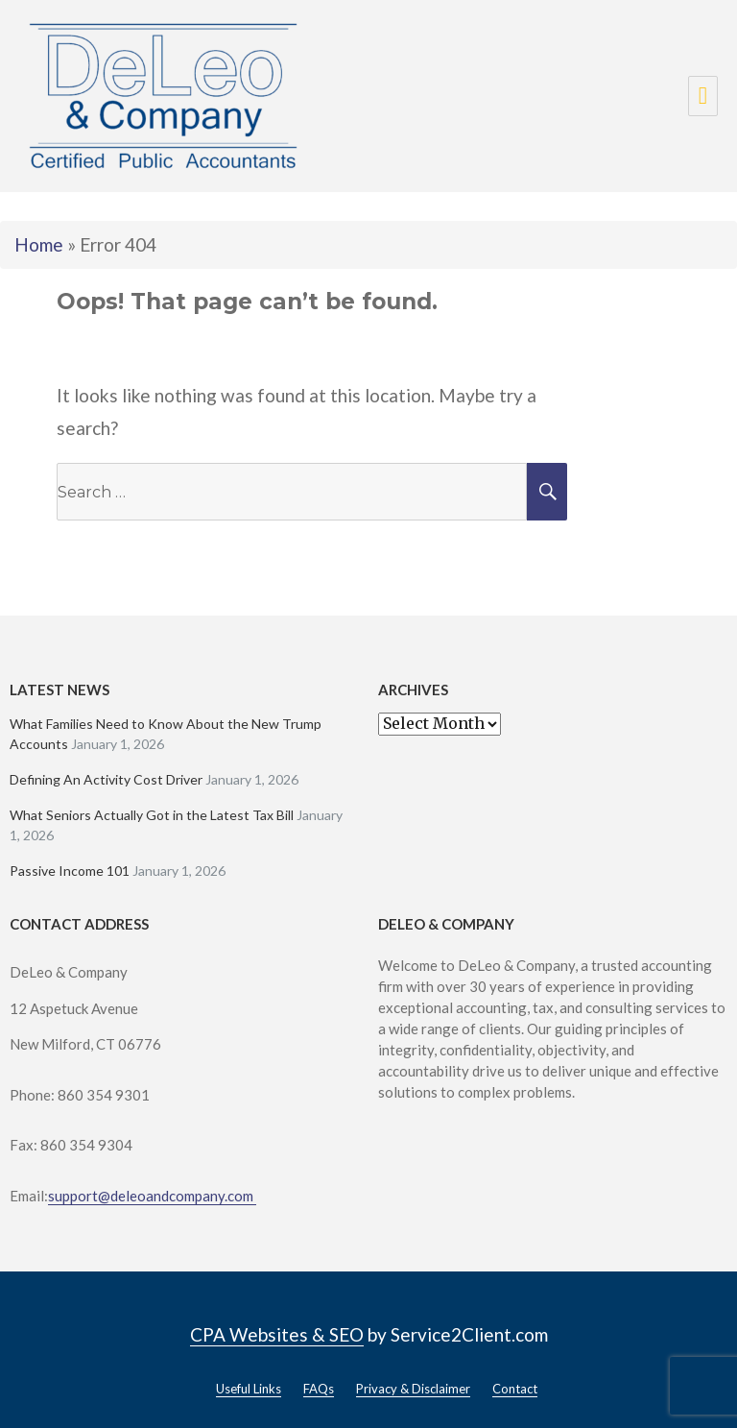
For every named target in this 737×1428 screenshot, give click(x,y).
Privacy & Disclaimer (413, 1388)
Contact (514, 1388)
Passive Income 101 (70, 870)
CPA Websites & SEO (277, 1334)
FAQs (318, 1388)
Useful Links (248, 1388)
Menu (703, 96)
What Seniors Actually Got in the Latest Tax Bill (152, 815)
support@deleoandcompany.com (152, 1195)
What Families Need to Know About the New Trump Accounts (165, 733)
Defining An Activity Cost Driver (106, 779)
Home (38, 244)
